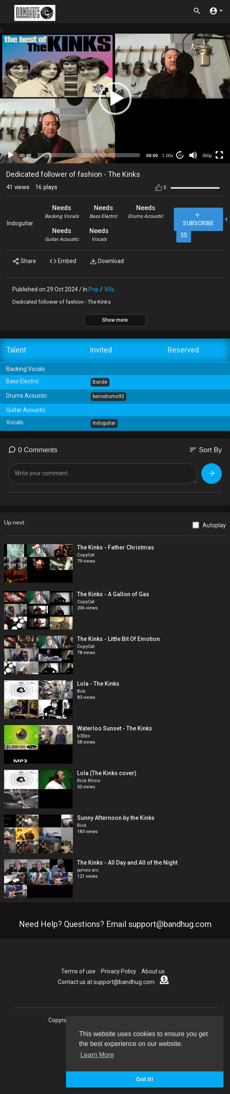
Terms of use (78, 971)
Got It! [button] (144, 1079)
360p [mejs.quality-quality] (207, 155)
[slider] (89, 155)
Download (107, 261)
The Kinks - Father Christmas (115, 547)
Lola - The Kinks (98, 683)
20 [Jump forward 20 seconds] (180, 155)
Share (24, 261)
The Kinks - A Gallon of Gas (113, 594)
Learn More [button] (97, 1054)
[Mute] (193, 155)
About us (153, 971)
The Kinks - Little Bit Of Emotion (118, 639)
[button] (115, 98)
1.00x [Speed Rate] (167, 155)
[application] (115, 98)
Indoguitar (20, 223)
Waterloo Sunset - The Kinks (114, 728)
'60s (109, 289)
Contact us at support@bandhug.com (106, 982)
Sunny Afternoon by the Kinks (116, 818)
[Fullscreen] (219, 155)
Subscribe (198, 219)
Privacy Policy (118, 971)
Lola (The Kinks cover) (107, 773)
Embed (63, 261)
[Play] (11, 155)
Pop (94, 289)
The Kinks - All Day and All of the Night (127, 862)
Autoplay (214, 525)
